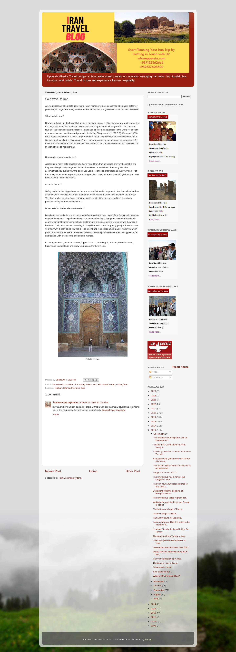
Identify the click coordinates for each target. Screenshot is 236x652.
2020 (154, 413)
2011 (154, 617)
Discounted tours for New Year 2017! (171, 547)
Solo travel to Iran (106, 384)
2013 (154, 608)
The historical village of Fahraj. (168, 509)
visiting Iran (122, 384)
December (159, 434)
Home (93, 471)
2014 (154, 604)
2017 (154, 426)
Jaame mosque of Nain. (165, 513)
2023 (154, 400)
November (159, 581)
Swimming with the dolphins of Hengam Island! (168, 492)
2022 (154, 404)
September (159, 590)
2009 (154, 626)
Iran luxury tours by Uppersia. (167, 518)
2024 (154, 395)
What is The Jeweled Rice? (166, 576)
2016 (154, 430)
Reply (56, 414)
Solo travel (91, 384)
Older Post (133, 471)
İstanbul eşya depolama (65, 402)
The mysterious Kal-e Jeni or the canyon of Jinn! (169, 478)
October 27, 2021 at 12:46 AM (93, 402)
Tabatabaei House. (162, 567)
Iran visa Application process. (167, 558)
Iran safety (80, 384)
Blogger (148, 639)
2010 (154, 621)
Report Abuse (180, 367)
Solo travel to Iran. (162, 571)
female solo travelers (63, 384)
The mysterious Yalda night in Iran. (170, 498)
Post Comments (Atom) (70, 478)
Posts (153, 372)
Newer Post (53, 471)
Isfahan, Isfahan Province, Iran (70, 388)
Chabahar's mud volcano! (165, 563)
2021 (154, 408)
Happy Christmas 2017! (164, 472)
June (156, 598)
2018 (154, 421)
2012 (154, 613)
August (157, 594)
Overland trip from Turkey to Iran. (169, 536)
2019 (154, 417)
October (158, 585)
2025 (154, 391)
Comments (156, 377)
